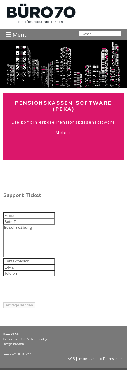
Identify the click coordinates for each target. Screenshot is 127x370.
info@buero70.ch (13, 350)
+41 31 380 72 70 (22, 360)
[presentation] (47, 297)
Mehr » (63, 132)
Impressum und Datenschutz (100, 365)
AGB (71, 365)
